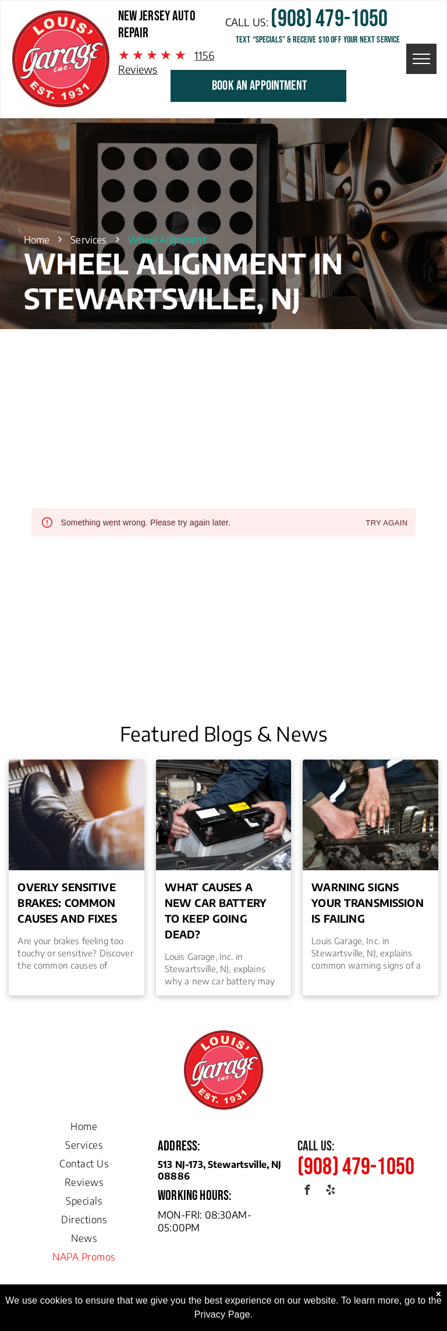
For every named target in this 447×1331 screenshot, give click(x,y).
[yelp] (330, 1191)
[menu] (421, 59)
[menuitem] (83, 1123)
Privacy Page (222, 1314)
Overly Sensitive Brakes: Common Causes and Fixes (66, 902)
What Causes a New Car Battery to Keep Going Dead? (216, 910)
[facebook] (307, 1191)
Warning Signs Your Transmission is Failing (367, 902)
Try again (386, 523)
